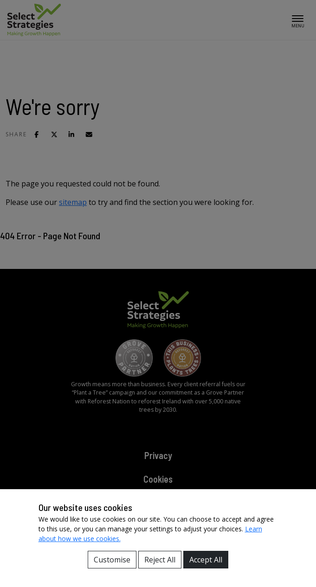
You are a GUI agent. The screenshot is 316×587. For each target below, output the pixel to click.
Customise (112, 560)
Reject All (159, 560)
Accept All (205, 560)
